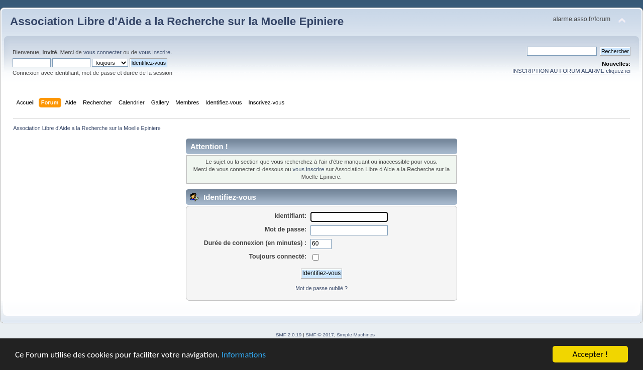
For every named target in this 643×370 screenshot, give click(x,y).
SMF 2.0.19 (289, 334)
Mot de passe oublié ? (321, 288)
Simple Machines (356, 334)
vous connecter (102, 52)
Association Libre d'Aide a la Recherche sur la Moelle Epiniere (177, 21)
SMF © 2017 (320, 334)
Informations (244, 354)
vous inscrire (154, 52)
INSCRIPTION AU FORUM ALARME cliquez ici (571, 71)
